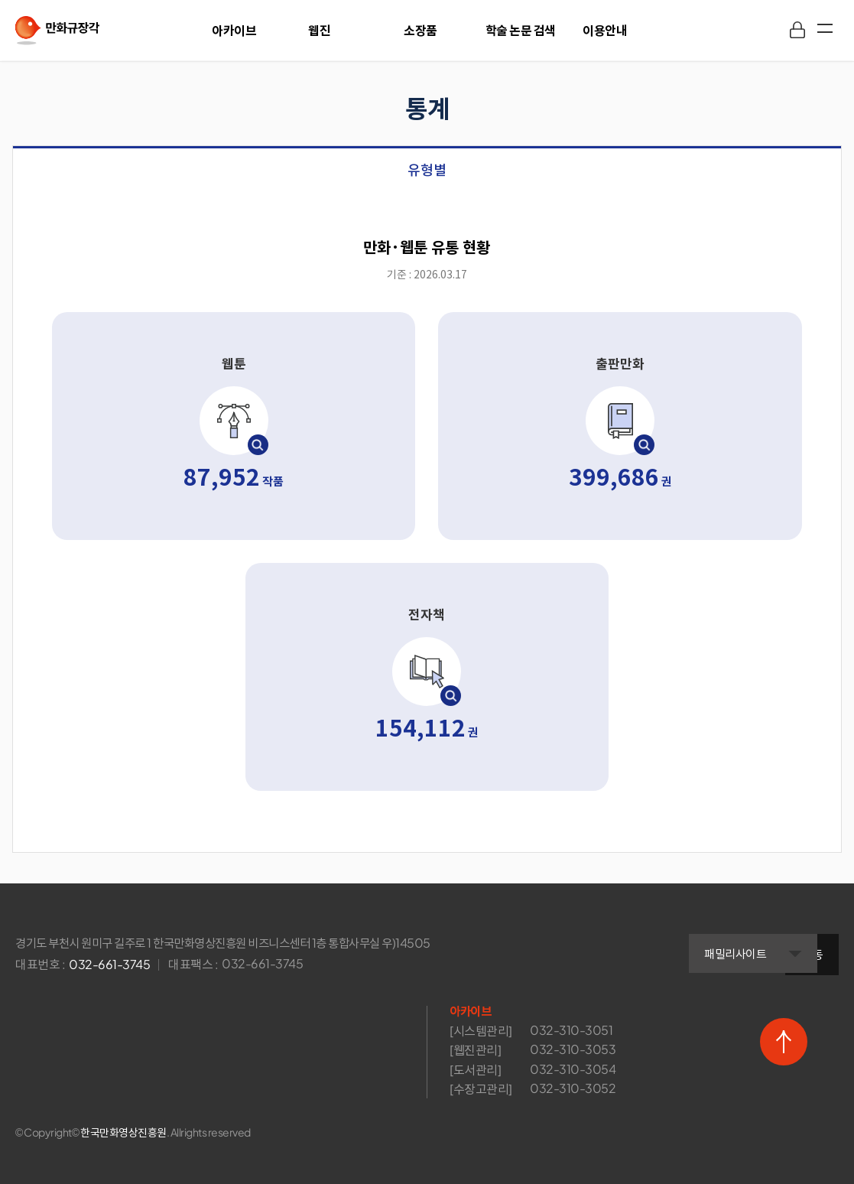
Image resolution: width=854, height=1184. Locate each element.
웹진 (319, 30)
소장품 (420, 30)
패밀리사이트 (677, 946)
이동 (812, 945)
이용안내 (605, 30)
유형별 (427, 170)
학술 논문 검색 (520, 30)
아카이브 (234, 30)
